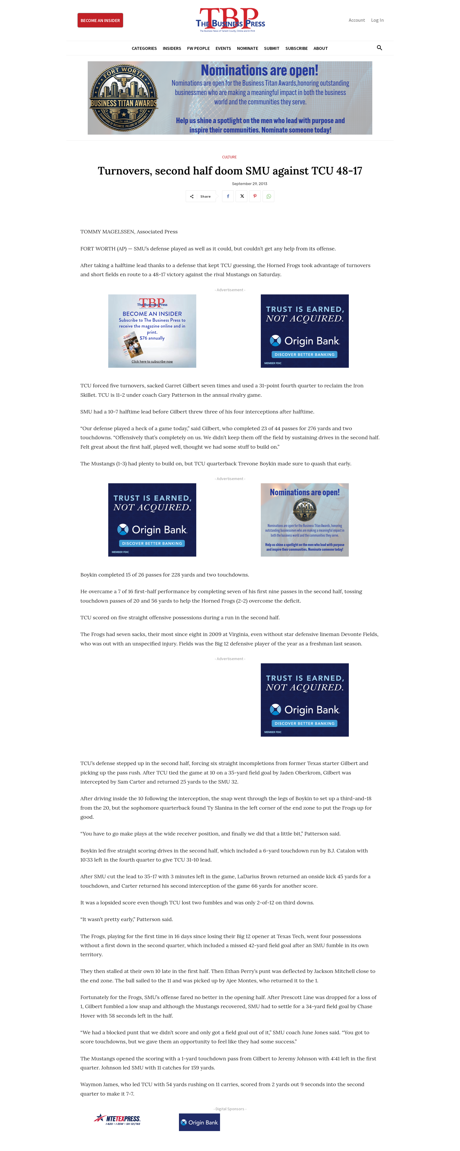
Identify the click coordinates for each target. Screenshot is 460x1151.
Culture (229, 157)
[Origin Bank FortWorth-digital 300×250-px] (305, 331)
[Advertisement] (152, 704)
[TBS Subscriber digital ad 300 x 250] (152, 331)
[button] (377, 48)
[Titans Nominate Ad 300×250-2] (305, 520)
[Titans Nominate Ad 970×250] (230, 98)
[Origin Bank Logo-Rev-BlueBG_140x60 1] (199, 1122)
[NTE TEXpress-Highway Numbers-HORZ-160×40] (117, 1119)
